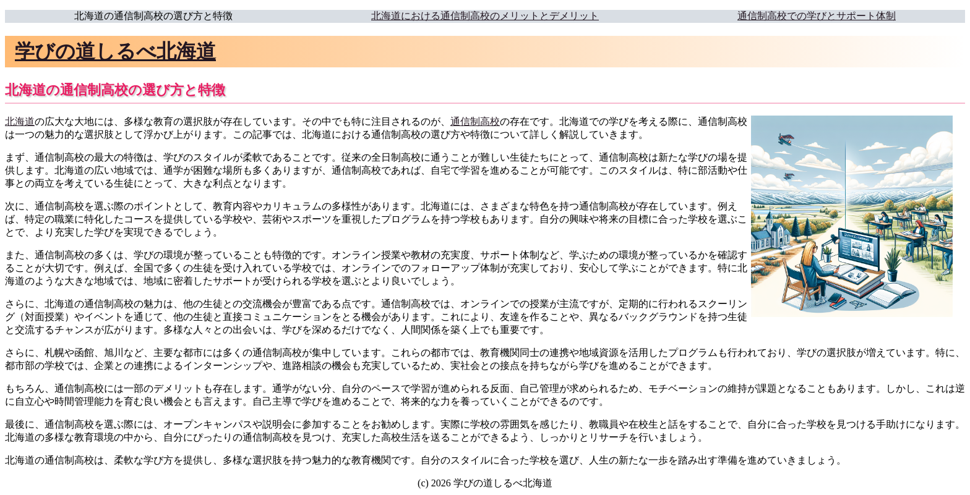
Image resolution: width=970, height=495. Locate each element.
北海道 (20, 121)
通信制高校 (475, 121)
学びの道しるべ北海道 (115, 51)
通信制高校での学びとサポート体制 (816, 16)
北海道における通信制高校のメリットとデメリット (485, 16)
